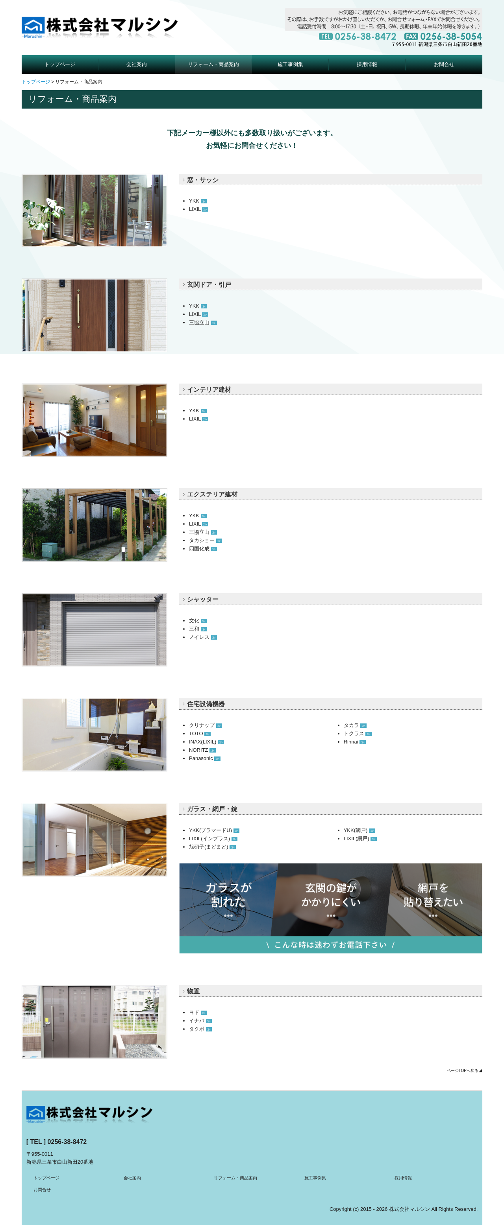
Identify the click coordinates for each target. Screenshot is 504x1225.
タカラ (355, 725)
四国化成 (203, 549)
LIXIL (198, 209)
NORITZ (202, 750)
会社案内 (136, 64)
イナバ (200, 1021)
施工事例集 (290, 64)
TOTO (200, 733)
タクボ (200, 1029)
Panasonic (204, 758)
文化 (198, 621)
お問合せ (444, 64)
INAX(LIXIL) (206, 742)
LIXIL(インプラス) (213, 838)
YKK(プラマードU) (214, 830)
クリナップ (205, 725)
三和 (198, 629)
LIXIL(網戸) (360, 838)
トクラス (358, 733)
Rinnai (355, 742)
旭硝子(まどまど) (212, 847)
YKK (198, 201)
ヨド (198, 1012)
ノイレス (203, 637)
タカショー (205, 540)
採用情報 (367, 64)
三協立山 (203, 322)
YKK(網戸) (359, 830)
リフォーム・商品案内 (213, 64)
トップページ (59, 64)
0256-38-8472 (67, 1141)
